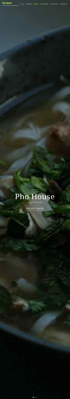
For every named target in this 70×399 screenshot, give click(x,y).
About (29, 4)
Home (22, 4)
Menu (36, 4)
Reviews (44, 4)
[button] (33, 397)
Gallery (54, 4)
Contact (64, 4)
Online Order (35, 208)
